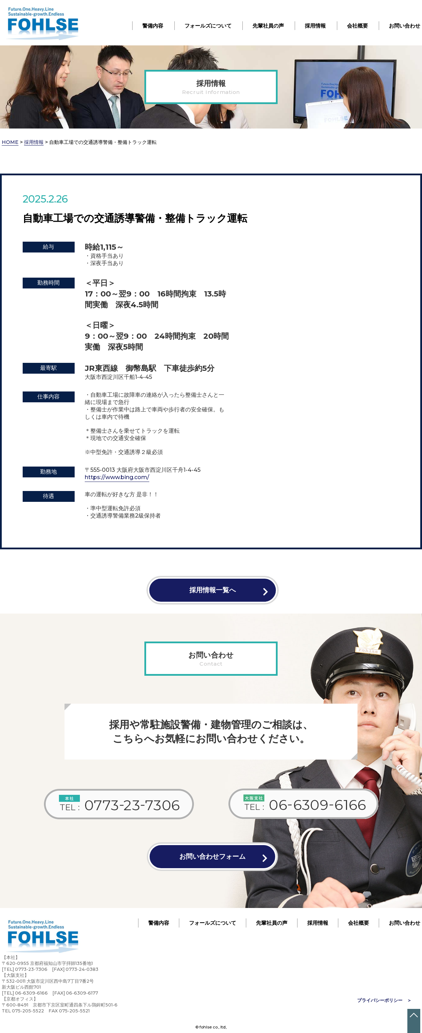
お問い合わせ (404, 25)
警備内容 (152, 25)
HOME (10, 142)
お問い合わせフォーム (212, 856)
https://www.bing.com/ (117, 477)
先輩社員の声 (268, 25)
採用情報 (315, 25)
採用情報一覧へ (212, 590)
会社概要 (357, 25)
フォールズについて (208, 25)
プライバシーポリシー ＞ (384, 1000)
